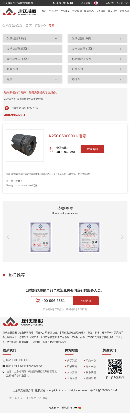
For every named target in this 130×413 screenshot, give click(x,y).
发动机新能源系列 (18, 48)
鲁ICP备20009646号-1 (103, 390)
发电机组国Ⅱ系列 (83, 48)
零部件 (76, 79)
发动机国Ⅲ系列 (81, 38)
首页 (44, 11)
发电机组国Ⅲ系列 (18, 58)
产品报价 (59, 309)
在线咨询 (92, 149)
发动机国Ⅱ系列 (16, 38)
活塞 (51, 25)
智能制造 (91, 378)
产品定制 (48, 309)
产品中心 (65, 11)
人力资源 (100, 11)
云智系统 (124, 11)
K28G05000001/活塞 (26, 185)
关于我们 (53, 11)
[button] (8, 237)
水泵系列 (12, 69)
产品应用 (77, 11)
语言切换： (87, 3)
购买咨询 (70, 309)
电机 (9, 79)
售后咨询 (82, 309)
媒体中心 (89, 11)
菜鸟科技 (66, 407)
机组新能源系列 (81, 58)
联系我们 (112, 11)
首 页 (29, 25)
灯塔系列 (77, 69)
